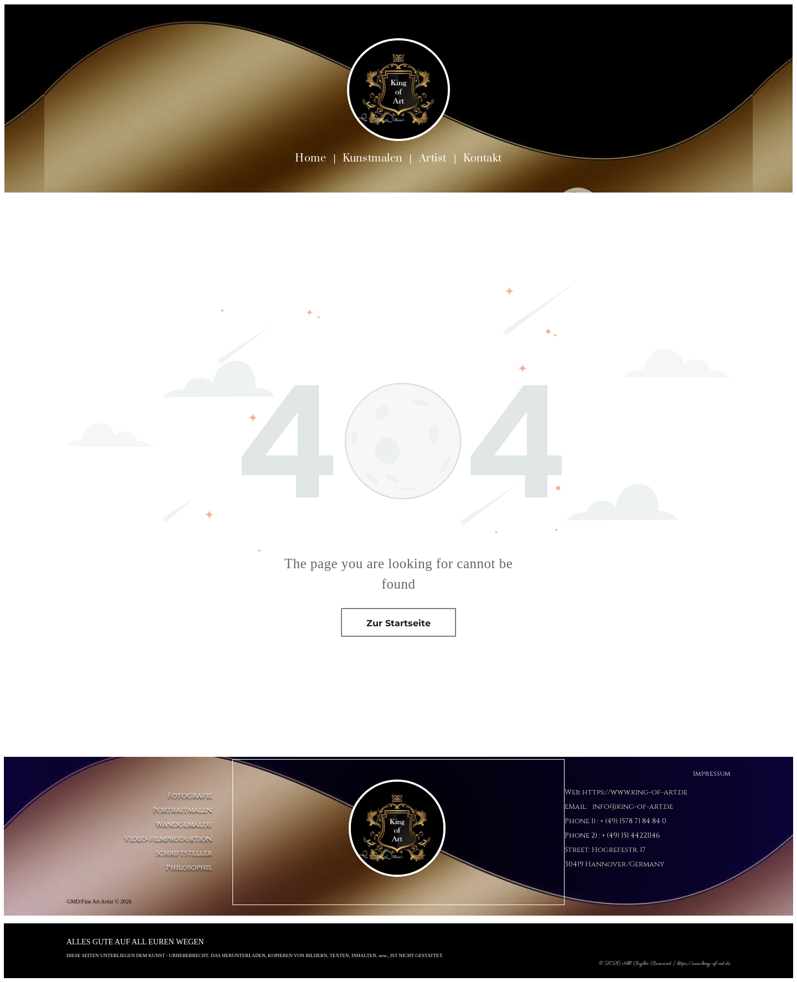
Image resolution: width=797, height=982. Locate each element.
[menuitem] (311, 158)
